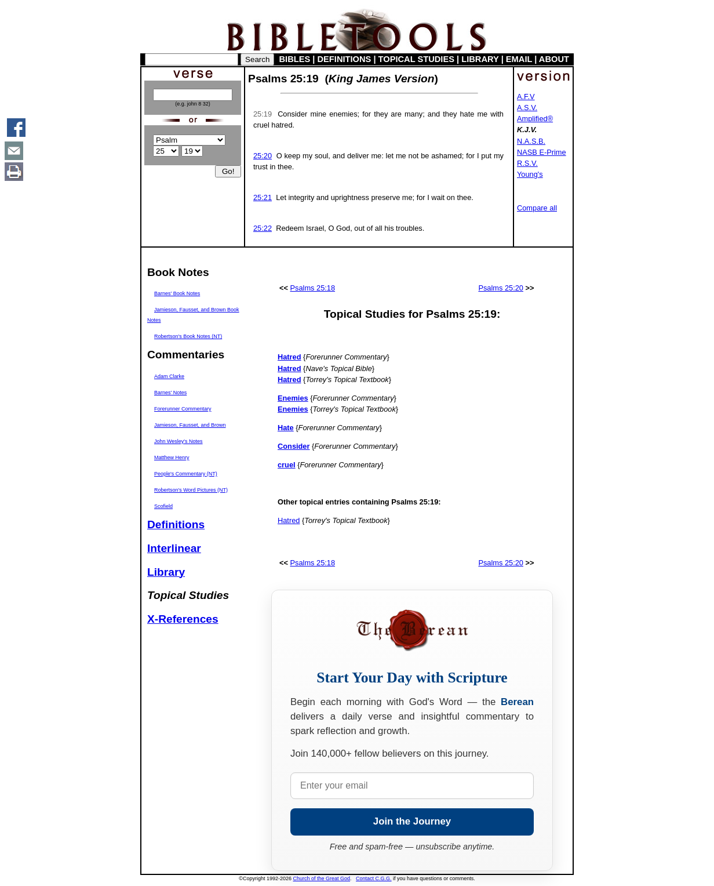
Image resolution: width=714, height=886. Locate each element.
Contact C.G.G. (374, 878)
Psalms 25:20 (500, 288)
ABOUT (554, 59)
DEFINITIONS (344, 59)
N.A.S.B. (531, 141)
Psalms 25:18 (313, 288)
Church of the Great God (322, 878)
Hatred (289, 520)
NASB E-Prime (541, 152)
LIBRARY (479, 59)
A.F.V (526, 96)
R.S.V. (527, 163)
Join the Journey (412, 821)
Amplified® (535, 118)
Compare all (537, 208)
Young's (530, 174)
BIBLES (295, 59)
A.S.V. (527, 107)
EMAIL (519, 59)
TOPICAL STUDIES (416, 59)
